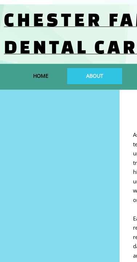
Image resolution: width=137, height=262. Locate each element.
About (94, 75)
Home (40, 75)
